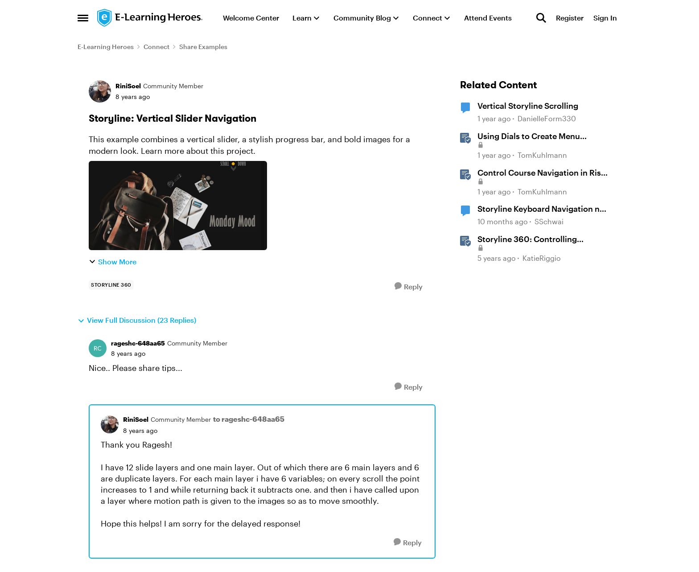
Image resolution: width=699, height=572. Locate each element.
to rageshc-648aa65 (248, 419)
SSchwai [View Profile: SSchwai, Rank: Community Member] (549, 221)
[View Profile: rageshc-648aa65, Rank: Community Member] (98, 348)
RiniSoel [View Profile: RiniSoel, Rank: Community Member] (128, 86)
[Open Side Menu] (83, 18)
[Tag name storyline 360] (111, 285)
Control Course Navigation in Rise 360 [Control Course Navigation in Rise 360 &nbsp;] (541, 173)
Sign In (605, 17)
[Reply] (408, 286)
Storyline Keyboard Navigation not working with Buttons (542, 209)
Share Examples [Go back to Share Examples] (203, 46)
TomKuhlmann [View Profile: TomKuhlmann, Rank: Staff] (542, 155)
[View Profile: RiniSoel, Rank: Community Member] (100, 91)
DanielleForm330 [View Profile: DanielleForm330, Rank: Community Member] (547, 119)
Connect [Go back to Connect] (156, 46)
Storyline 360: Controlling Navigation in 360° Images (528, 239)
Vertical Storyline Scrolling (527, 106)
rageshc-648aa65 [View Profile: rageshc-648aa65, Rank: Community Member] (138, 343)
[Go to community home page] (150, 18)
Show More (112, 261)
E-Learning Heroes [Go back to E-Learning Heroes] (106, 46)
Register (570, 17)
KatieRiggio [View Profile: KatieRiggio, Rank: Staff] (541, 258)
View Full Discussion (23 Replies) (137, 320)
